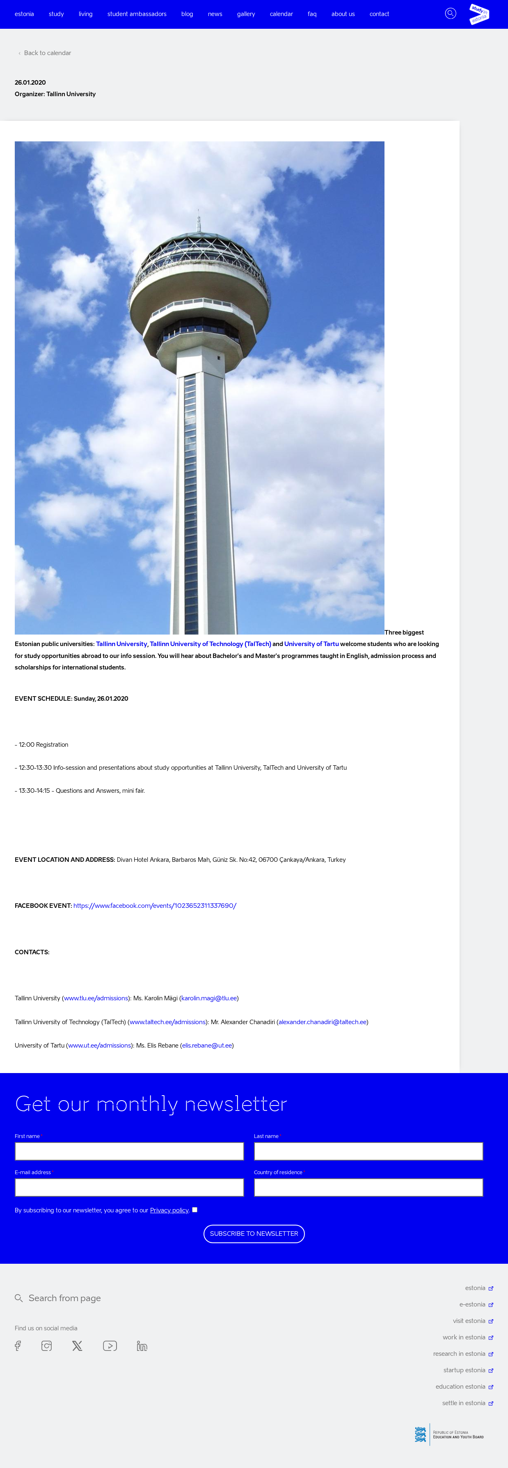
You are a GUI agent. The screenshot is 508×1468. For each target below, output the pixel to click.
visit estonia (469, 1318)
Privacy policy (168, 1208)
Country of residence (278, 1169)
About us (343, 14)
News (215, 14)
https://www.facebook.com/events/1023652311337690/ (151, 905)
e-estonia (472, 1302)
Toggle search (450, 14)
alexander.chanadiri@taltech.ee (319, 1020)
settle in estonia (464, 1400)
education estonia (461, 1384)
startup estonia (465, 1368)
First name (27, 1133)
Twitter (77, 1344)
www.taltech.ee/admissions (167, 1020)
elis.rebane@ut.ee (205, 1043)
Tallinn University (120, 644)
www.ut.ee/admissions (99, 1043)
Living (86, 14)
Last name (266, 1133)
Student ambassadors (137, 14)
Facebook (18, 1344)
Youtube (110, 1344)
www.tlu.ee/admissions (95, 997)
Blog (187, 14)
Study (56, 14)
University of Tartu (304, 644)
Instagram (46, 1344)
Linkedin (142, 1344)
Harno (452, 1431)
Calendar (281, 14)
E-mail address (33, 1169)
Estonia (24, 14)
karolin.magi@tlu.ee (207, 997)
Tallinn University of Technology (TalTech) (206, 644)
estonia (475, 1285)
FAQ (312, 14)
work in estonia (465, 1335)
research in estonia (460, 1351)
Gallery (246, 14)
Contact (379, 14)
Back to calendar (46, 53)
